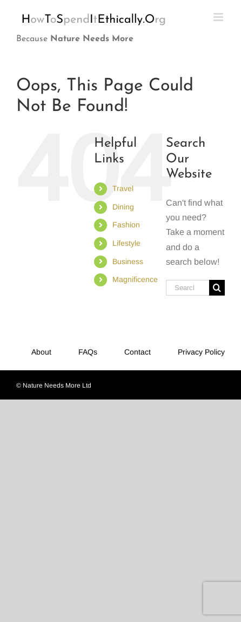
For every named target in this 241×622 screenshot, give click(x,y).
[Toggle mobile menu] (219, 17)
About (41, 352)
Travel (122, 188)
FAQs (87, 352)
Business (127, 261)
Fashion (126, 224)
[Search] (217, 288)
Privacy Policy (201, 352)
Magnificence (135, 279)
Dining (123, 206)
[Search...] (187, 288)
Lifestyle (126, 243)
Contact (137, 352)
